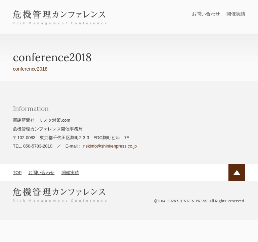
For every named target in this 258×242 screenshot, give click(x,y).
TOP (17, 172)
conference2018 (30, 69)
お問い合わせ (206, 13)
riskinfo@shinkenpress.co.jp (110, 146)
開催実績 (235, 13)
